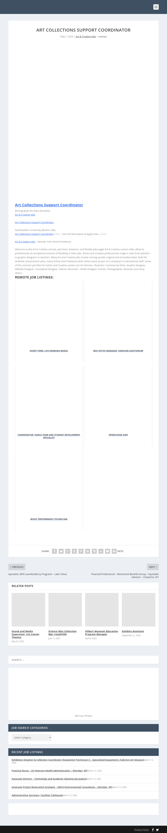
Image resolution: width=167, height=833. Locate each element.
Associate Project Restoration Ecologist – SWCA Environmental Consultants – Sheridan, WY (62, 786)
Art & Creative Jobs (86, 36)
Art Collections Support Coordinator (49, 204)
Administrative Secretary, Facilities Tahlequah (37, 795)
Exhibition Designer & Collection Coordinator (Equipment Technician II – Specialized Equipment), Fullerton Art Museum (78, 759)
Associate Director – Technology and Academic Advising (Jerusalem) (49, 778)
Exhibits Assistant (133, 631)
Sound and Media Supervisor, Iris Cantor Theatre (25, 634)
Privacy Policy (141, 829)
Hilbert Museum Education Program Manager (101, 632)
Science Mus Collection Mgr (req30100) (62, 632)
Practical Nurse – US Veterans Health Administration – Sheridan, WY (49, 770)
